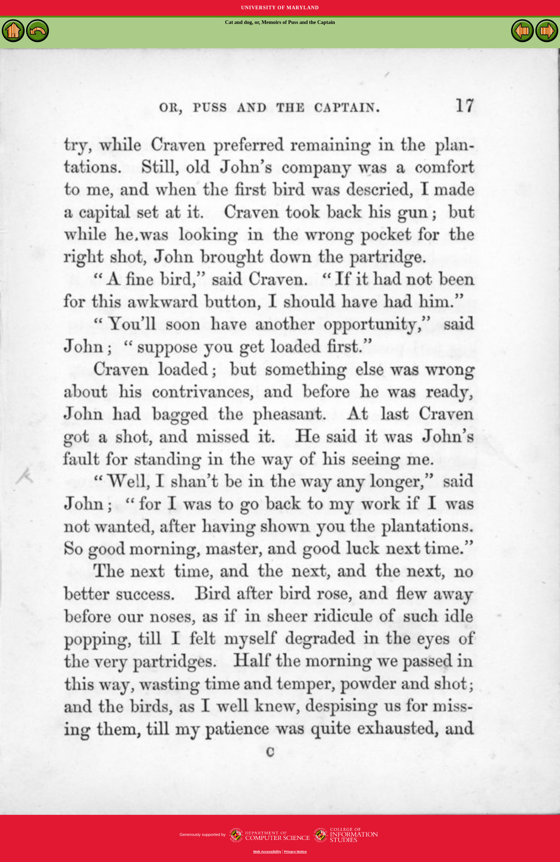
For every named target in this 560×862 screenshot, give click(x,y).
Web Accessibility (267, 851)
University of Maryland (280, 7)
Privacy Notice (295, 851)
